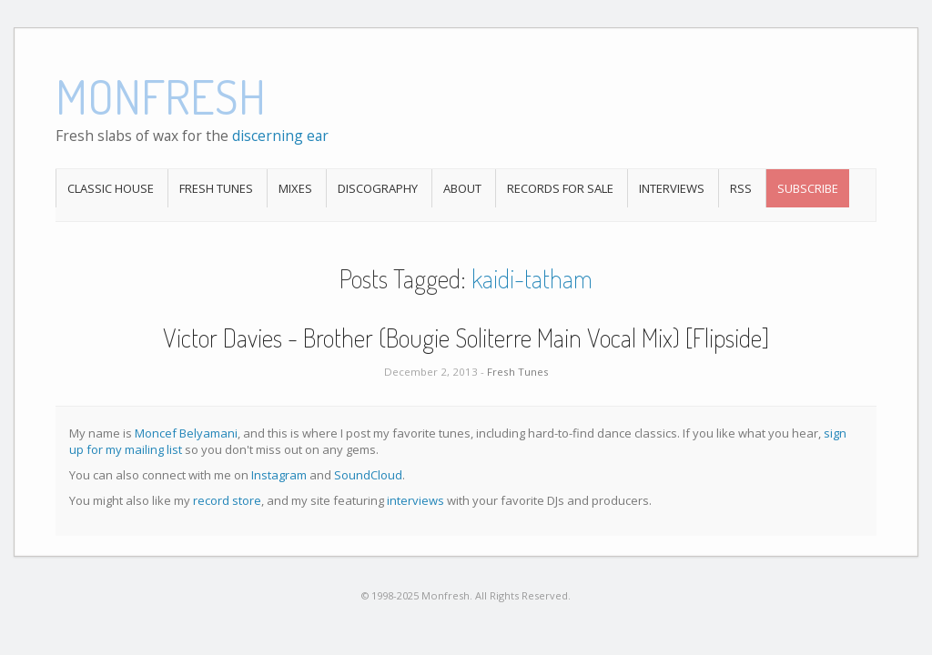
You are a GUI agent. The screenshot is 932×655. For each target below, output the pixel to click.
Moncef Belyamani (186, 433)
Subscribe (807, 188)
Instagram (279, 475)
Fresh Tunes (216, 188)
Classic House (110, 188)
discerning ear (280, 136)
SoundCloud (368, 475)
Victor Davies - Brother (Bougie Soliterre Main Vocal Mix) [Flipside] (466, 337)
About (462, 188)
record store (227, 500)
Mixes (295, 188)
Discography (378, 188)
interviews (415, 500)
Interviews (671, 188)
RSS (741, 188)
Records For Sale (560, 188)
